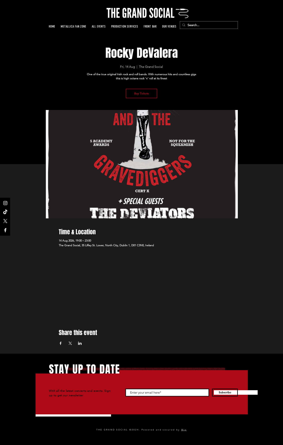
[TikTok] (5, 212)
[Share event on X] (70, 343)
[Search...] (208, 25)
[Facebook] (5, 230)
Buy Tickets (141, 93)
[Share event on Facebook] (60, 343)
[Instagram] (5, 203)
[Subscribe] (225, 392)
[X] (5, 221)
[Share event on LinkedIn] (80, 343)
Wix (184, 429)
